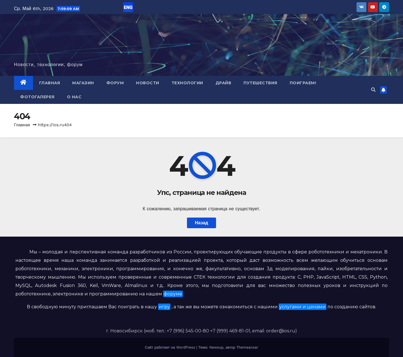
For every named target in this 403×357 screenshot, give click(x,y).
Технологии (187, 82)
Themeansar (247, 347)
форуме (173, 294)
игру (164, 306)
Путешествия (260, 82)
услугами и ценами (302, 306)
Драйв (223, 82)
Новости (147, 82)
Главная (49, 82)
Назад (201, 222)
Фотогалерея (37, 96)
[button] (373, 89)
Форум (115, 82)
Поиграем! (303, 82)
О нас (74, 96)
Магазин (83, 82)
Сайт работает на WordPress (170, 347)
